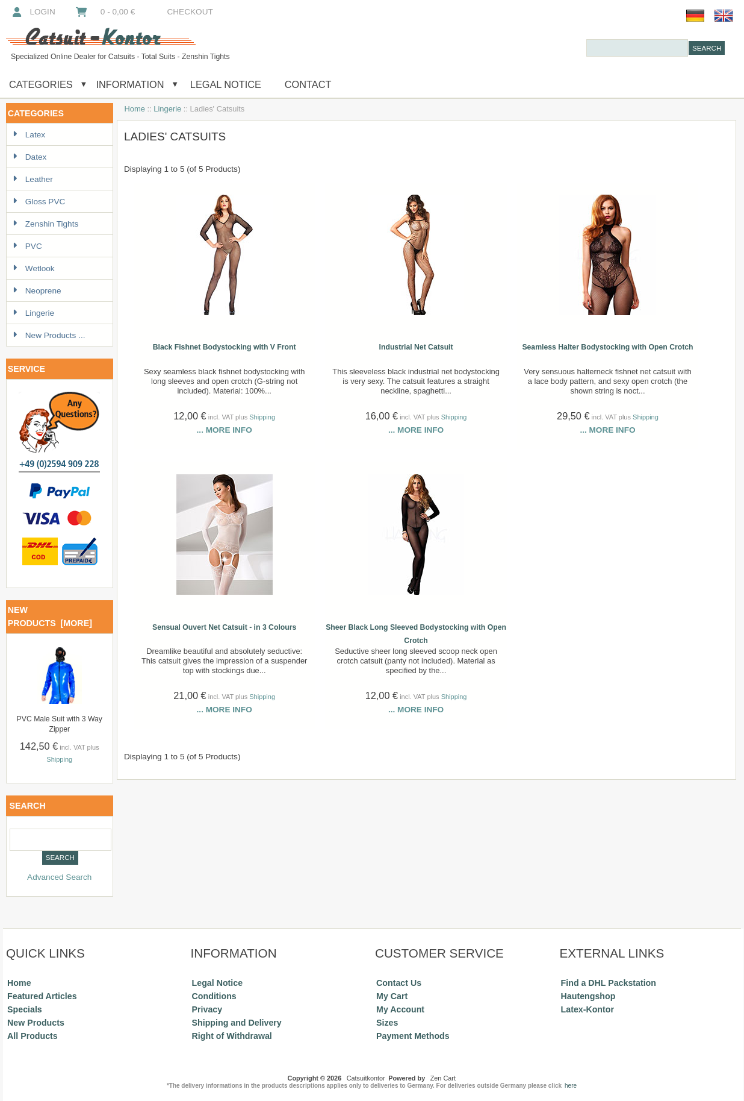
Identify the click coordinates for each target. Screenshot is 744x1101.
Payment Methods (413, 1036)
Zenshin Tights (45, 223)
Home (135, 108)
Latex (29, 134)
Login (32, 11)
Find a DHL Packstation (608, 983)
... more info (224, 429)
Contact (308, 84)
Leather (33, 179)
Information (130, 84)
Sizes (387, 1022)
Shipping (59, 759)
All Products (32, 1036)
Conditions (214, 996)
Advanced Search (59, 877)
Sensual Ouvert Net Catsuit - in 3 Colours (224, 627)
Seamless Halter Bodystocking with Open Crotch (607, 347)
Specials (24, 1009)
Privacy (207, 1009)
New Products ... (49, 335)
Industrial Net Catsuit (416, 347)
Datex (30, 157)
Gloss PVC (39, 201)
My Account (400, 1009)
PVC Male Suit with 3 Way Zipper (59, 724)
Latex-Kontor (587, 1009)
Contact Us (398, 983)
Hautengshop (588, 996)
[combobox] (637, 48)
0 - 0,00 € (104, 11)
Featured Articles (42, 996)
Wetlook (34, 268)
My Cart (392, 996)
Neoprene (37, 290)
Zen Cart (443, 1078)
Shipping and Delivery (237, 1022)
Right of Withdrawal (232, 1036)
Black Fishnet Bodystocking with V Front (224, 347)
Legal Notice (224, 84)
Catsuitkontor (366, 1078)
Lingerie (167, 108)
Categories (41, 84)
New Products (35, 1022)
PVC (27, 246)
